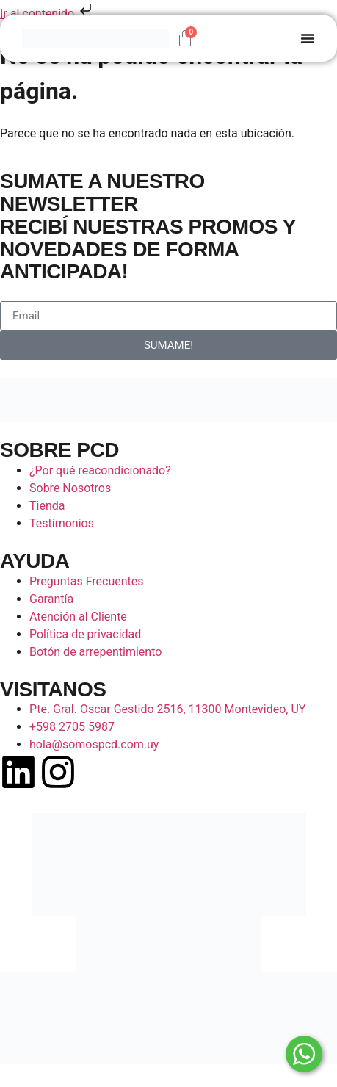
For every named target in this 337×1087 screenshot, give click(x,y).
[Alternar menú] (307, 38)
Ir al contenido (47, 14)
